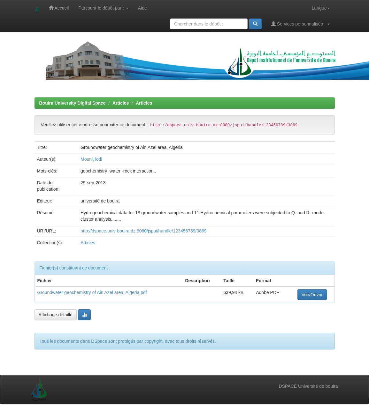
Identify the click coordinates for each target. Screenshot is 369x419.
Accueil (59, 8)
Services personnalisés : (300, 23)
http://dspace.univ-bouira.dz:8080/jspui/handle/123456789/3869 (144, 230)
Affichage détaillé (56, 314)
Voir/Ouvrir (312, 294)
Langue (321, 8)
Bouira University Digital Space (72, 103)
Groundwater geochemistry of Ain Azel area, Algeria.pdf (92, 292)
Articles (120, 103)
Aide (142, 8)
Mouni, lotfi (91, 159)
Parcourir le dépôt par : (103, 8)
